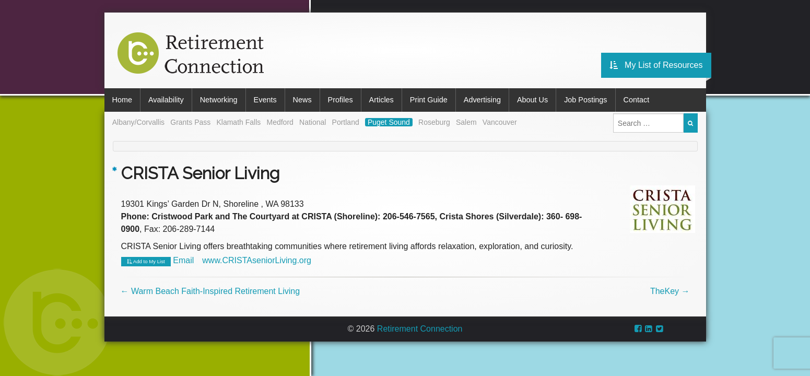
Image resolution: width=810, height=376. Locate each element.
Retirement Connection (420, 328)
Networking (219, 100)
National (312, 122)
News (302, 100)
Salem (466, 122)
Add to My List (146, 261)
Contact (637, 100)
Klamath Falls (238, 122)
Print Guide (429, 100)
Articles (381, 100)
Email (183, 260)
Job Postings (585, 100)
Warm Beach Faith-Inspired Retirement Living (210, 291)
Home (122, 100)
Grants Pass (190, 122)
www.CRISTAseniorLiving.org (256, 260)
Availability (166, 100)
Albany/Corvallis (138, 122)
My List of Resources (656, 65)
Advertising (482, 100)
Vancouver (500, 122)
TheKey (670, 291)
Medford (279, 122)
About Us (532, 100)
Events (265, 100)
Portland (345, 122)
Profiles (340, 100)
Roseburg (434, 122)
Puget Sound (389, 122)
